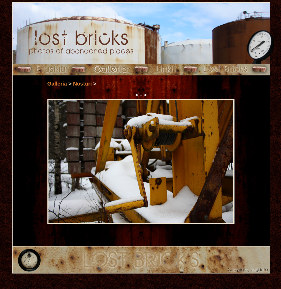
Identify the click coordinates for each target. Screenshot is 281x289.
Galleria (57, 84)
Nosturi (82, 84)
